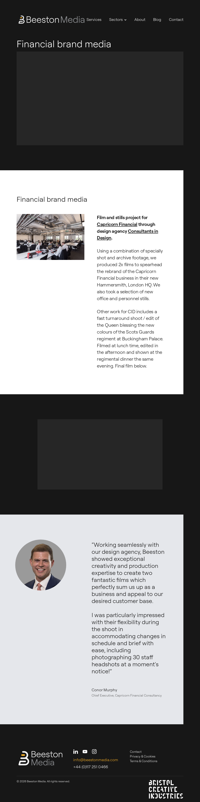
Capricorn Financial (117, 224)
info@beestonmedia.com (95, 759)
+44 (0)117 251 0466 (90, 766)
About (139, 19)
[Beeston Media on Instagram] (94, 751)
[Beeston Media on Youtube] (85, 751)
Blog (157, 19)
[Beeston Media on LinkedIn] (75, 751)
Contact (176, 19)
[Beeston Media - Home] (51, 19)
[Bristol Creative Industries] (166, 789)
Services (94, 19)
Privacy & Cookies (142, 756)
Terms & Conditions (143, 761)
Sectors (118, 19)
